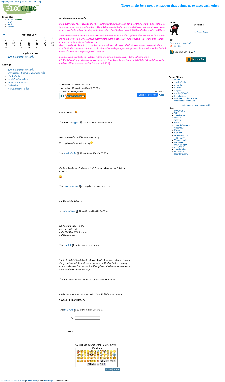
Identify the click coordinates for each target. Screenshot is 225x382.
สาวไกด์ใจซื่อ (71, 153)
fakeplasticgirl (180, 96)
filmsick (177, 118)
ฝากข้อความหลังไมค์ (180, 43)
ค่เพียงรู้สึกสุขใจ (182, 93)
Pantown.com (31, 381)
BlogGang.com (181, 154)
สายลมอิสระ (71, 211)
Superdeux (179, 128)
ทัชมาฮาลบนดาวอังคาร (18, 82)
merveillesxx (179, 85)
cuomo (177, 80)
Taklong (177, 120)
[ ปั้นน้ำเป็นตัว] (14, 76)
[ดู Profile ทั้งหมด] (201, 32)
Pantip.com (5, 381)
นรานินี (69, 245)
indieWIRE (179, 147)
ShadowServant (73, 186)
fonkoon (178, 87)
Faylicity (178, 130)
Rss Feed (176, 46)
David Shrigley (180, 145)
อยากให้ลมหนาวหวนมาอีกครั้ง (21, 57)
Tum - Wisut (179, 138)
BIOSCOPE (179, 111)
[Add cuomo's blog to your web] (196, 105)
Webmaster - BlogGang (184, 101)
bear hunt (70, 310)
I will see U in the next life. (186, 98)
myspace (178, 132)
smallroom (179, 151)
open (176, 122)
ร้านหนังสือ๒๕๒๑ (182, 125)
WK (176, 113)
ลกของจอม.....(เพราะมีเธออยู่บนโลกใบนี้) (26, 73)
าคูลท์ (177, 90)
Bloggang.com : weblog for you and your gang (20, 1)
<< (4, 35)
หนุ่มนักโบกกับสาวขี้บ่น (18, 79)
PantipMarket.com (18, 381)
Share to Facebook (147, 95)
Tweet (161, 95)
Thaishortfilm (180, 149)
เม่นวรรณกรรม (181, 135)
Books (10, 19)
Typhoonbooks (180, 140)
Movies (11, 26)
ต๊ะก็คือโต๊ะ (13, 85)
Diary (10, 22)
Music (10, 24)
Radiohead (179, 142)
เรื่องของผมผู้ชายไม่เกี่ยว (18, 89)
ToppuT (77, 122)
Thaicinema (179, 115)
